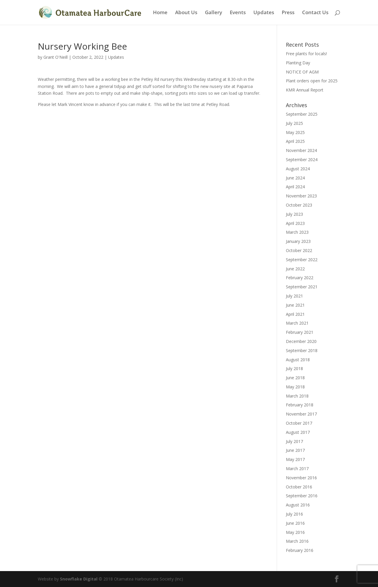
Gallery (213, 13)
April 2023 (295, 223)
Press (288, 13)
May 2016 (295, 532)
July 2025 (294, 123)
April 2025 (295, 141)
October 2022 (299, 250)
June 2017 (295, 450)
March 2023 (297, 232)
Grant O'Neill (55, 57)
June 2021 (295, 305)
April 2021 (295, 314)
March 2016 (297, 541)
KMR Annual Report (304, 90)
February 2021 (299, 332)
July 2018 (294, 368)
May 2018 (295, 387)
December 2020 (301, 341)
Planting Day (298, 63)
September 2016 (301, 495)
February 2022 (299, 277)
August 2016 (298, 505)
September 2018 (301, 350)
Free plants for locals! (306, 53)
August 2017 (298, 432)
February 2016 (299, 550)
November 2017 (301, 414)
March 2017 (297, 468)
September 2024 (301, 159)
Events (238, 13)
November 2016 (301, 477)
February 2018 (299, 405)
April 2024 (295, 186)
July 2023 (294, 214)
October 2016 (299, 487)
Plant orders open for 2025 (312, 81)
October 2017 (299, 423)
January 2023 (298, 241)
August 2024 (298, 168)
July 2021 (294, 296)
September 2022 (301, 259)
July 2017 (294, 441)
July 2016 (294, 514)
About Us (186, 13)
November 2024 (301, 150)
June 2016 (295, 523)
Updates (263, 13)
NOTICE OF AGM (302, 72)
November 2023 (301, 196)
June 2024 (295, 178)
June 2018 (295, 377)
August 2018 (298, 359)
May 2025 (295, 132)
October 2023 (299, 205)
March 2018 (297, 396)
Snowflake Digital (78, 579)
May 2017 (295, 459)
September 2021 (301, 287)
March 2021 (297, 323)
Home (160, 13)
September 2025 (301, 114)
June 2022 (295, 269)
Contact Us (315, 13)
